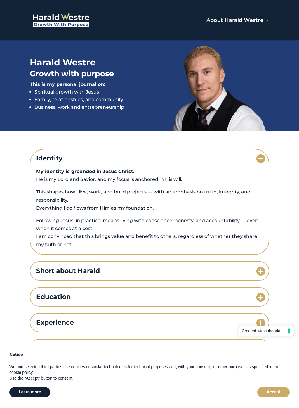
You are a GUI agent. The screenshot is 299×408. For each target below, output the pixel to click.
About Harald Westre (234, 20)
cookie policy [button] (20, 372)
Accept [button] (273, 392)
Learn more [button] (30, 392)
